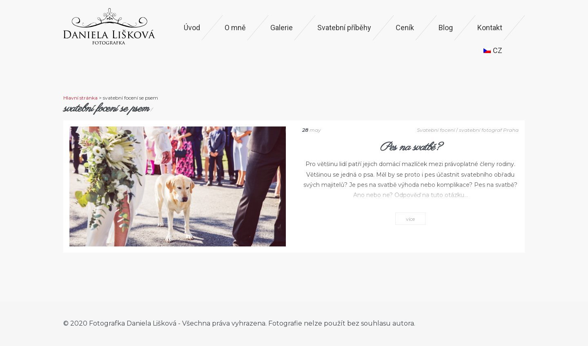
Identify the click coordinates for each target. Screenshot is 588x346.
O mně (235, 27)
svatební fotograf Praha (489, 130)
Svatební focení (436, 130)
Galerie (281, 27)
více (410, 219)
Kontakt (489, 27)
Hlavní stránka (80, 98)
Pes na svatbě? (410, 147)
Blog (446, 27)
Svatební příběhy (344, 27)
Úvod (192, 27)
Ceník (405, 27)
